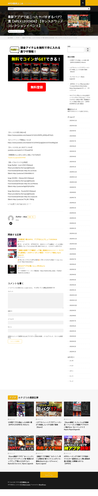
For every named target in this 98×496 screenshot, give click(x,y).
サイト (10, 328)
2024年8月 (73, 195)
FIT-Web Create (25, 491)
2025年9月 (73, 133)
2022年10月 (73, 308)
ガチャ (72, 373)
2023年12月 (73, 236)
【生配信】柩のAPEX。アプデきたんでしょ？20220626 (37, 240)
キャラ (72, 378)
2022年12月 (73, 297)
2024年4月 (73, 215)
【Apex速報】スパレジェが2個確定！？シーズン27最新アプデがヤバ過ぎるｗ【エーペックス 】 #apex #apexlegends (77, 429)
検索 (69, 47)
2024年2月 (73, 226)
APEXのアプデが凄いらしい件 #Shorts (31, 267)
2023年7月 (73, 262)
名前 (10, 312)
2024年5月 (73, 210)
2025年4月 (73, 159)
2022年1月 (73, 354)
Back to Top (49, 482)
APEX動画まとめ (25, 489)
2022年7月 (73, 323)
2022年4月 (73, 338)
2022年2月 (73, 349)
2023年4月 (73, 277)
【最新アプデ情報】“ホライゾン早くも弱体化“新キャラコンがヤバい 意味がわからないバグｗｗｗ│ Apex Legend (49, 464)
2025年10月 (73, 128)
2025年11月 (73, 123)
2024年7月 (73, 200)
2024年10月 (73, 185)
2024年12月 (73, 174)
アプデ (20, 32)
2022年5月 (73, 333)
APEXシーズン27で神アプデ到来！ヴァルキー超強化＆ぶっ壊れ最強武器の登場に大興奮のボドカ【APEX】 (76, 464)
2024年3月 (73, 221)
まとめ (72, 363)
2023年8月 (73, 256)
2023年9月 (73, 251)
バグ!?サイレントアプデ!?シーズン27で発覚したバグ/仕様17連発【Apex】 (80, 71)
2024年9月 (73, 190)
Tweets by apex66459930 (17, 159)
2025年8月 (73, 139)
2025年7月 (73, 144)
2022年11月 (73, 303)
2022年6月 (73, 328)
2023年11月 (73, 241)
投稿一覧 (30, 218)
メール (11, 320)
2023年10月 (73, 246)
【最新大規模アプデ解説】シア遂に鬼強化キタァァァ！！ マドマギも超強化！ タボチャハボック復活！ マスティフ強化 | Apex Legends (40, 253)
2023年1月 (73, 292)
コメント (10, 292)
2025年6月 (73, 149)
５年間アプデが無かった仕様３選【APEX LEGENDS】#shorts (20, 426)
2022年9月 (73, 313)
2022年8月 (73, 318)
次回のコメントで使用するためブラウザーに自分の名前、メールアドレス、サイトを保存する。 (35, 338)
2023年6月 (73, 267)
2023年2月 (73, 287)
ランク (72, 383)
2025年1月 (73, 169)
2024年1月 (73, 231)
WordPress (43, 491)
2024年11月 (73, 180)
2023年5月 (73, 272)
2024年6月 (73, 205)
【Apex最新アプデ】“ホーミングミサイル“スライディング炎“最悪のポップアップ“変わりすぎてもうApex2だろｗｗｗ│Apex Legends (20, 465)
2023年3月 (73, 282)
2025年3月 (73, 164)
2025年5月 (73, 154)
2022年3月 (73, 344)
